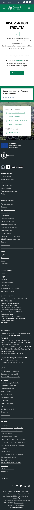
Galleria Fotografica (7, 282)
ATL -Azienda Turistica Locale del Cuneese (13, 442)
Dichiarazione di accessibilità (9, 374)
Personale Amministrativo (9, 191)
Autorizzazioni (5, 216)
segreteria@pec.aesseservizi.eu (13, 362)
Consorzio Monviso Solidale (9, 436)
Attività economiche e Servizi (10, 288)
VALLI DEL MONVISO (7, 469)
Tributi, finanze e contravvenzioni (11, 239)
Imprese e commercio (7, 230)
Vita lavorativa (5, 245)
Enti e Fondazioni (6, 188)
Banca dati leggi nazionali (8, 457)
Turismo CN (4, 472)
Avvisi (3, 261)
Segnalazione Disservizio (8, 386)
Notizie (3, 255)
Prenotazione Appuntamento (10, 383)
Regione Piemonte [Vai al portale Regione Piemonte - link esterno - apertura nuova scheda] (7, 2)
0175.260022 (7, 301)
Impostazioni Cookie (7, 403)
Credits (3, 406)
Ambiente (4, 207)
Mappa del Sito (5, 415)
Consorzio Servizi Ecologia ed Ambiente (13, 439)
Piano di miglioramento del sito (10, 377)
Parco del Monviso (6, 434)
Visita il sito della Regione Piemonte (12, 428)
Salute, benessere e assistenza (10, 236)
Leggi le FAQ (5, 380)
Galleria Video (5, 285)
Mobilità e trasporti (6, 233)
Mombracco (4, 425)
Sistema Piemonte (6, 460)
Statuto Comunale (6, 394)
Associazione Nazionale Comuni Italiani (12, 445)
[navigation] (4, 8)
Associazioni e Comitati (8, 291)
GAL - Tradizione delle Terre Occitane (12, 454)
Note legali (4, 400)
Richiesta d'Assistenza (7, 388)
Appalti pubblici (5, 213)
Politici (3, 194)
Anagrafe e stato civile (8, 210)
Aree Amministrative (7, 179)
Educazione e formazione (8, 224)
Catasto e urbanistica (7, 218)
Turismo (3, 242)
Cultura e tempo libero (7, 221)
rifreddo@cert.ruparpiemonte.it (14, 307)
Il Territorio (4, 279)
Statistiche (4, 412)
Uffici (2, 182)
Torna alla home (17, 73)
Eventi (3, 274)
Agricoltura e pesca (7, 204)
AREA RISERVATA (16, 507)
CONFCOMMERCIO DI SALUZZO (11, 463)
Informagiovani (5, 451)
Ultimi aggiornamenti (7, 409)
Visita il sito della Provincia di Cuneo (11, 431)
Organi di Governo (6, 176)
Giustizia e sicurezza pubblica (9, 227)
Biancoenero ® (18, 503)
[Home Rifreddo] (16, 8)
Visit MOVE (4, 466)
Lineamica (4, 448)
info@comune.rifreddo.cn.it (13, 310)
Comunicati (4, 264)
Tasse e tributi (5, 258)
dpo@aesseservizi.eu (11, 360)
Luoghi (3, 277)
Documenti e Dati (6, 185)
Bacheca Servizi (6, 391)
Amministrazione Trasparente (10, 371)
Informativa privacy (7, 397)
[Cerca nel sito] (29, 8)
